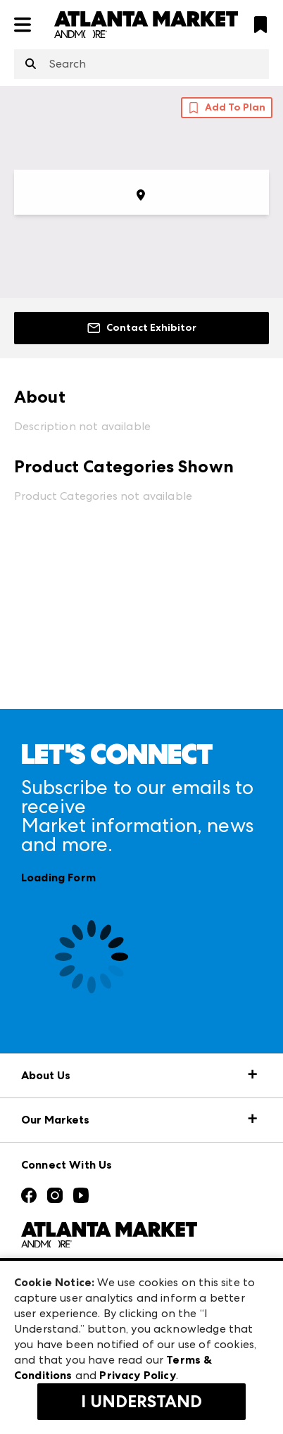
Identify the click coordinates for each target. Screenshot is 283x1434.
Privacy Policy (137, 1375)
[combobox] (141, 64)
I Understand (141, 1401)
